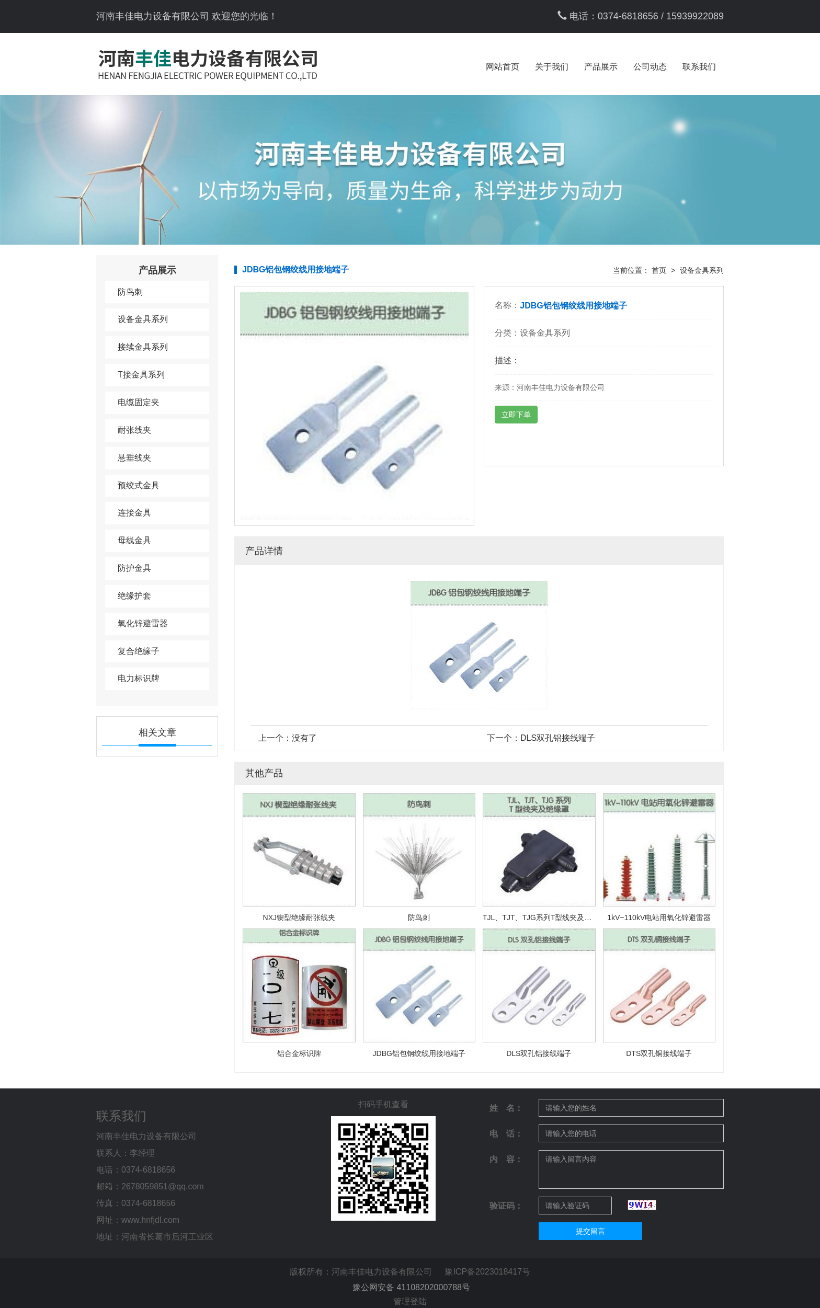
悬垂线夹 (134, 457)
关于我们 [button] (551, 66)
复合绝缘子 (139, 651)
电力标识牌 (139, 678)
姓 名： (506, 1108)
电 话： (506, 1133)
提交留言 (590, 1231)
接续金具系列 (143, 346)
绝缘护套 (134, 595)
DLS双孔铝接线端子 (557, 737)
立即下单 (516, 414)
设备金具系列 (143, 319)
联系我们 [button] (699, 66)
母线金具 (134, 540)
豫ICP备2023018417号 (487, 1271)
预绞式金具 (139, 485)
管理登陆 (410, 1301)
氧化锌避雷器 (143, 623)
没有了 (304, 737)
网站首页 (502, 66)
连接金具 (134, 512)
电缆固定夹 (139, 402)
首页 (659, 270)
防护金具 (134, 568)
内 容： (506, 1159)
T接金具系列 (141, 374)
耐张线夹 (134, 430)
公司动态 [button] (650, 66)
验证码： (506, 1205)
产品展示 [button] (601, 66)
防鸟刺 (130, 292)
